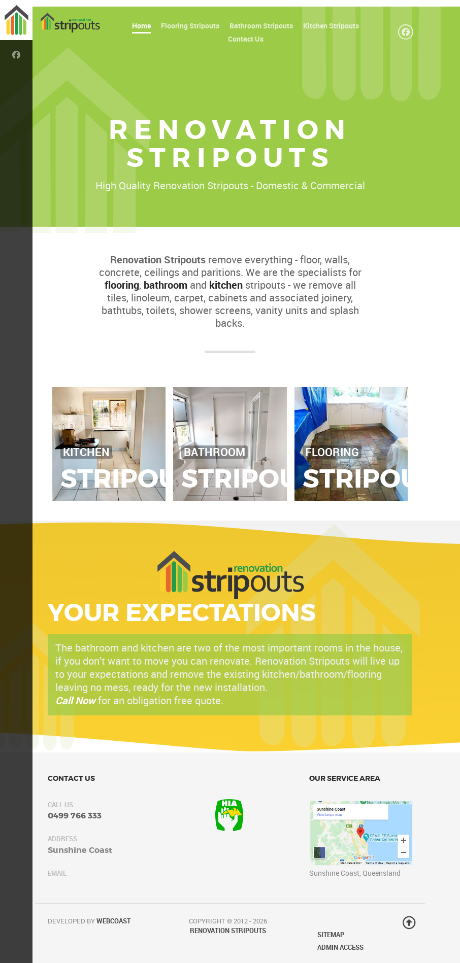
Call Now (75, 701)
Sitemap (330, 935)
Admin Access (340, 947)
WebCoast (113, 921)
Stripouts (135, 478)
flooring (122, 285)
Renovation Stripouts (228, 931)
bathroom (165, 285)
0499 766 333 (75, 815)
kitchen (226, 285)
